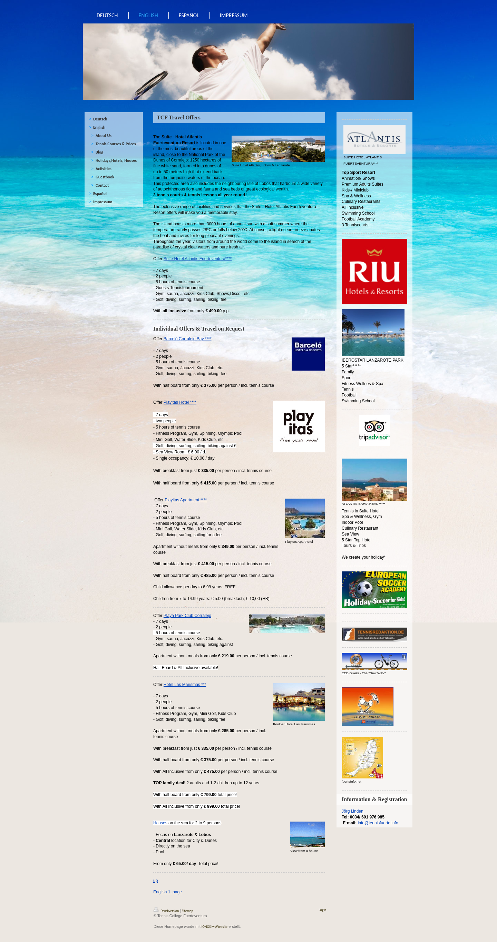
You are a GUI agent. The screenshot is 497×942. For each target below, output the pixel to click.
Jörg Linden (352, 811)
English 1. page (167, 892)
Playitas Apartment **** (186, 500)
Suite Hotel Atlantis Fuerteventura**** (198, 258)
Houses (160, 823)
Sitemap (187, 911)
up (155, 880)
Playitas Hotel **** (180, 402)
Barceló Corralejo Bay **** (188, 338)
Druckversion (167, 911)
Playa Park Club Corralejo (187, 615)
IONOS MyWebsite (214, 926)
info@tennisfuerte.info (378, 823)
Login (322, 909)
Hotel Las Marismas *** (185, 684)
